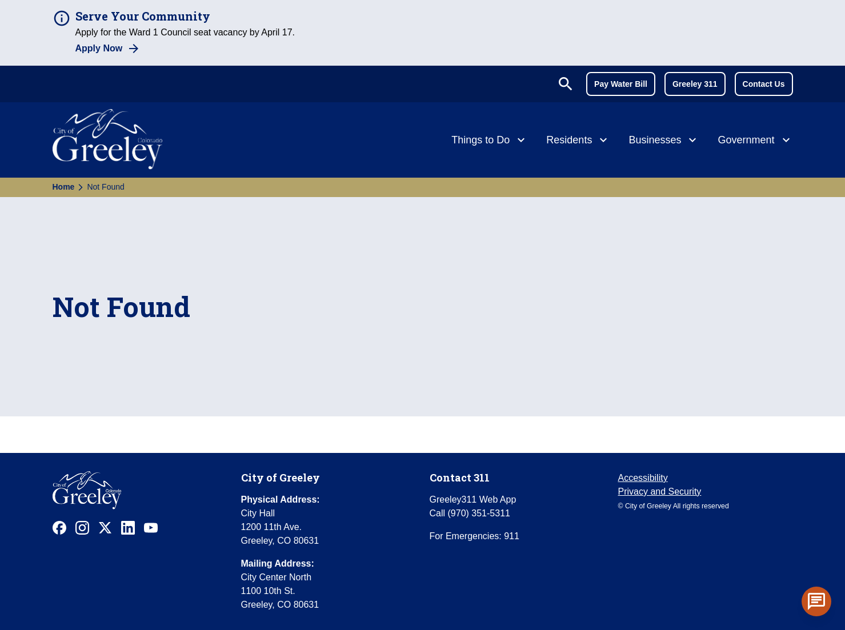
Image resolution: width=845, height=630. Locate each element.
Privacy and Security (660, 491)
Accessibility (643, 478)
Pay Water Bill (620, 84)
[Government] (755, 141)
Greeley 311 (695, 84)
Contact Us (764, 84)
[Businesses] (663, 141)
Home (64, 186)
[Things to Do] (489, 141)
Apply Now (99, 48)
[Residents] (578, 141)
